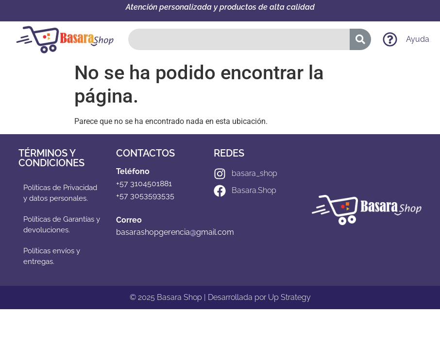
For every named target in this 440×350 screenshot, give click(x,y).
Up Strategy (289, 297)
